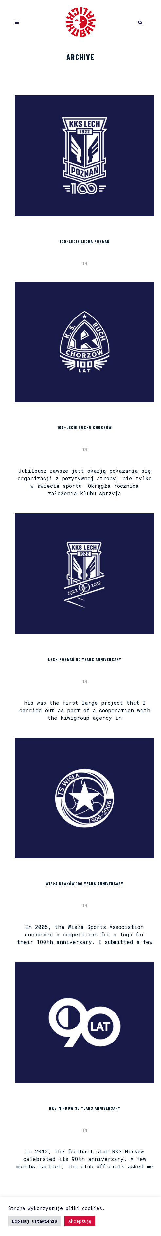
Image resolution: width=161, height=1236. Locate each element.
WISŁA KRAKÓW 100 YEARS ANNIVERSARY (84, 883)
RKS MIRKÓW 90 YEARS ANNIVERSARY (84, 1107)
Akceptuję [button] (79, 1221)
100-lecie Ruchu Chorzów (85, 427)
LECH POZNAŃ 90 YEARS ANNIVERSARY (84, 659)
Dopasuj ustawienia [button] (34, 1221)
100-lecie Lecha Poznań (85, 241)
